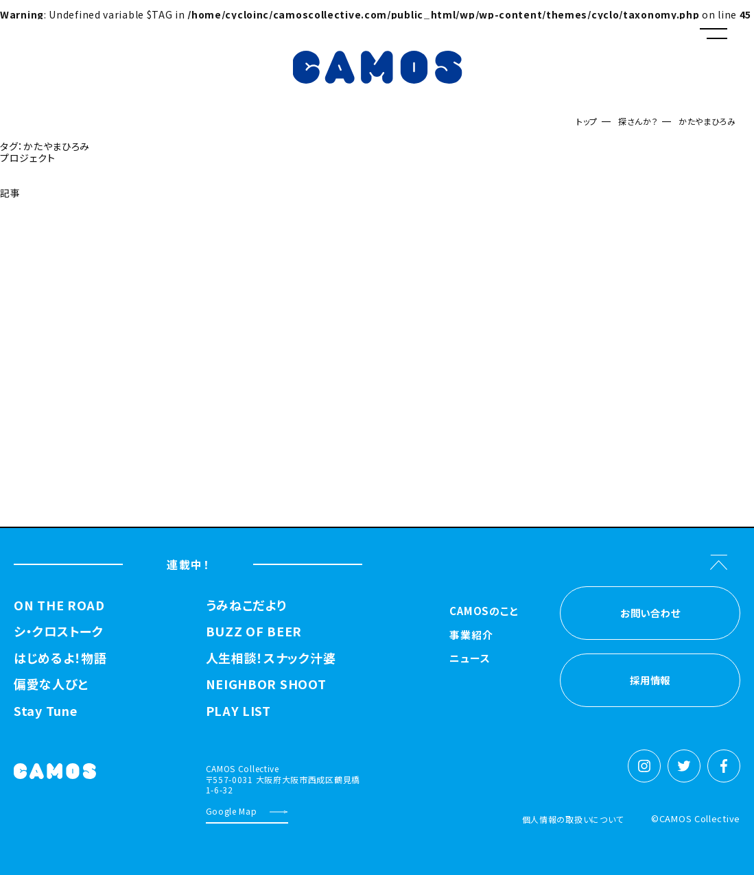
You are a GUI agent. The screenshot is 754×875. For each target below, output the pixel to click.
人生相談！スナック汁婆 (271, 658)
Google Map (231, 811)
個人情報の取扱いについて (573, 819)
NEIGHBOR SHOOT (266, 684)
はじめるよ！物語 (60, 658)
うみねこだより (246, 605)
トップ (587, 121)
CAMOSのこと (484, 612)
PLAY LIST (238, 711)
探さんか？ (638, 121)
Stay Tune (45, 711)
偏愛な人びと (51, 684)
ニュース (469, 659)
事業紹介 (471, 636)
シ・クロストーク (59, 631)
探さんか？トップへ (45, 227)
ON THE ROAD (59, 605)
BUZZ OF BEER (254, 631)
